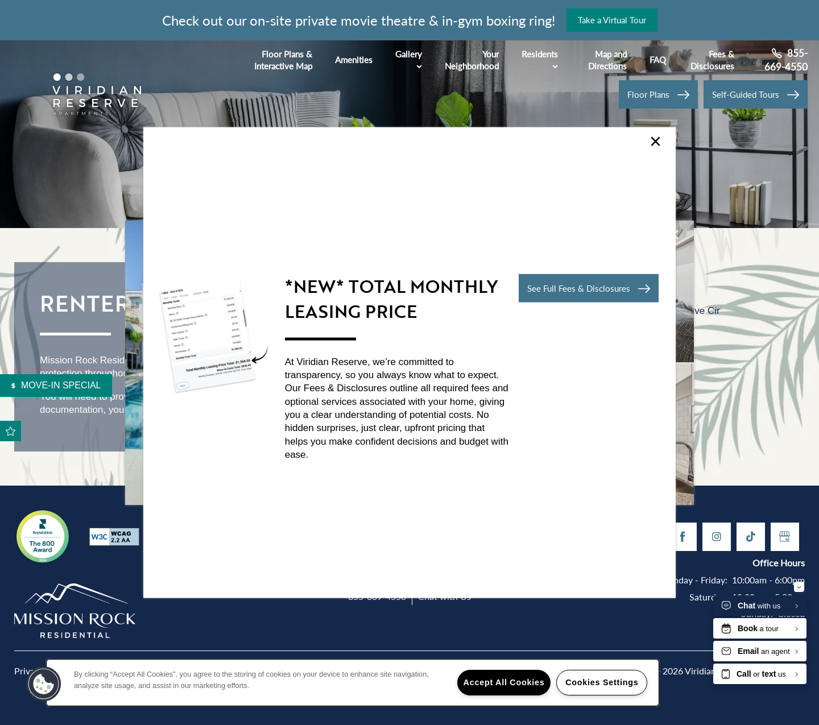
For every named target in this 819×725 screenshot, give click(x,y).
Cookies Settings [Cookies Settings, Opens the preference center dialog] (601, 682)
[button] (589, 288)
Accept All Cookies (504, 682)
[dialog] (409, 362)
